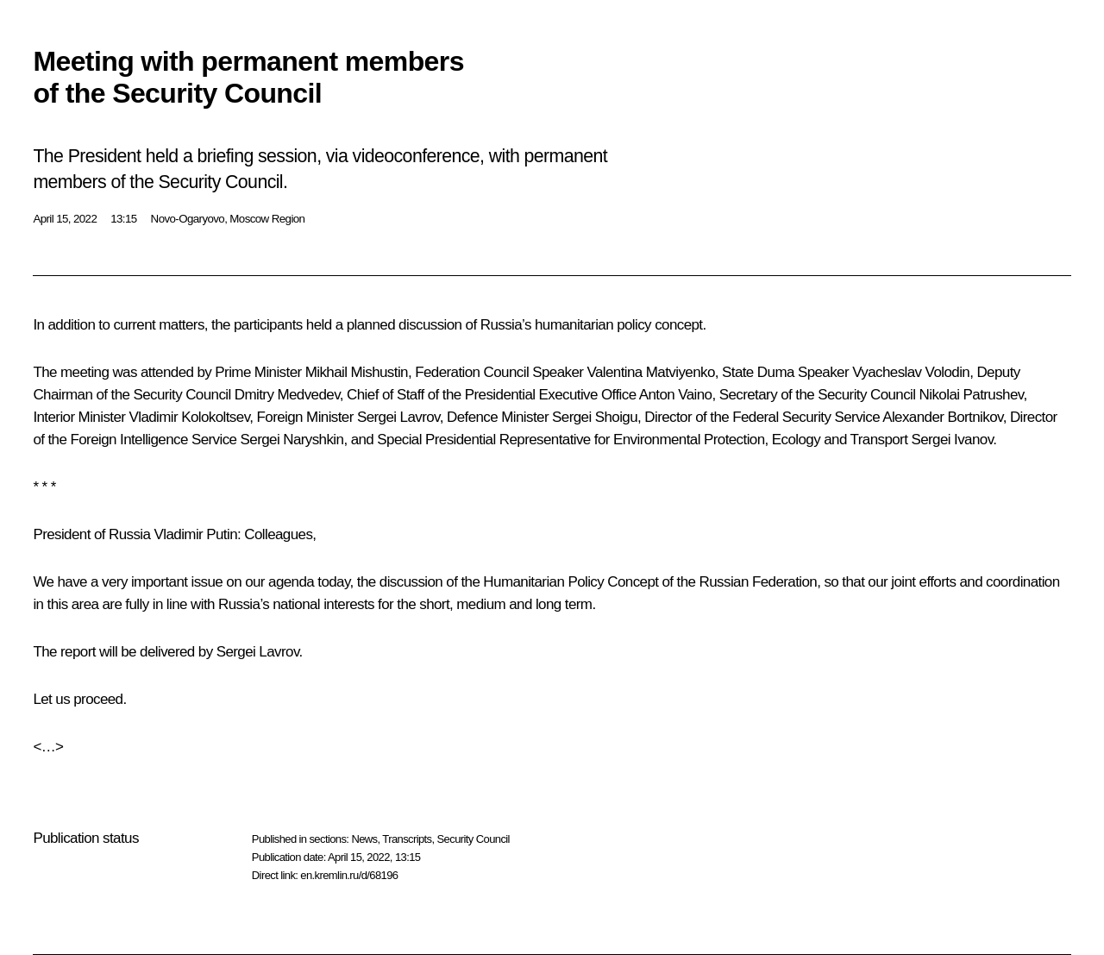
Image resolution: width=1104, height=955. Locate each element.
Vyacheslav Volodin (910, 372)
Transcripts (406, 838)
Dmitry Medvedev (287, 394)
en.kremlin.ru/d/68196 (349, 875)
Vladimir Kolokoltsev (189, 417)
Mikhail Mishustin (356, 372)
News (364, 838)
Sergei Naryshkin (292, 439)
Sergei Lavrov (398, 417)
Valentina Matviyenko (650, 372)
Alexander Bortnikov (942, 417)
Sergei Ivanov (952, 439)
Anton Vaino (675, 394)
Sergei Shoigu (594, 417)
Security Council (473, 838)
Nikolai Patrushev (971, 394)
